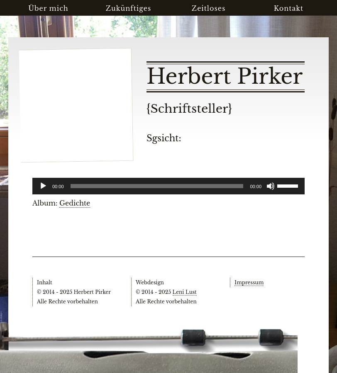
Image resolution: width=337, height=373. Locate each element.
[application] (168, 186)
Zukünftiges (128, 8)
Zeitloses (208, 8)
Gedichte (74, 203)
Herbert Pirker (225, 77)
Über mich (48, 8)
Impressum (249, 282)
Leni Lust (185, 292)
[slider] (288, 185)
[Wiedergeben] (43, 186)
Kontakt (288, 8)
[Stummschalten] (270, 186)
